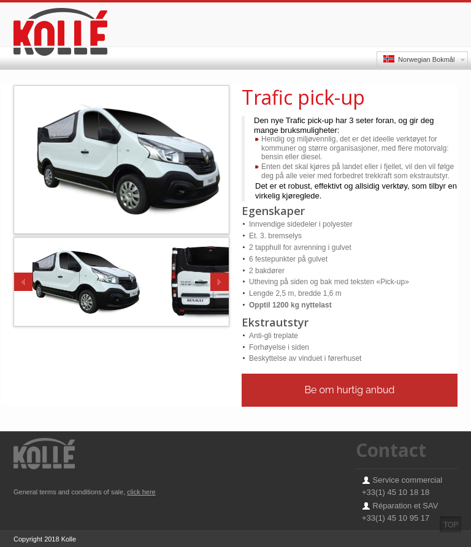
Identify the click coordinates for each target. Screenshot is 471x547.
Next (219, 282)
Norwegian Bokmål (418, 59)
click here (141, 492)
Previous (23, 282)
